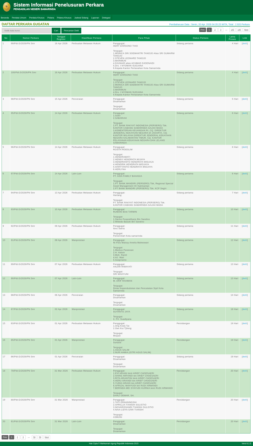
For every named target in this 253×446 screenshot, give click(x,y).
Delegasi (106, 17)
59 (40, 437)
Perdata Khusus (37, 17)
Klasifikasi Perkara (91, 38)
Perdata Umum (19, 17)
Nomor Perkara (31, 38)
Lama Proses (232, 37)
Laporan (95, 17)
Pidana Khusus (64, 17)
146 (239, 30)
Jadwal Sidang (81, 17)
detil (245, 43)
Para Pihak (144, 38)
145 (232, 30)
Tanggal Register (61, 37)
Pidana (50, 17)
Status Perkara (200, 38)
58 (34, 437)
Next (246, 30)
